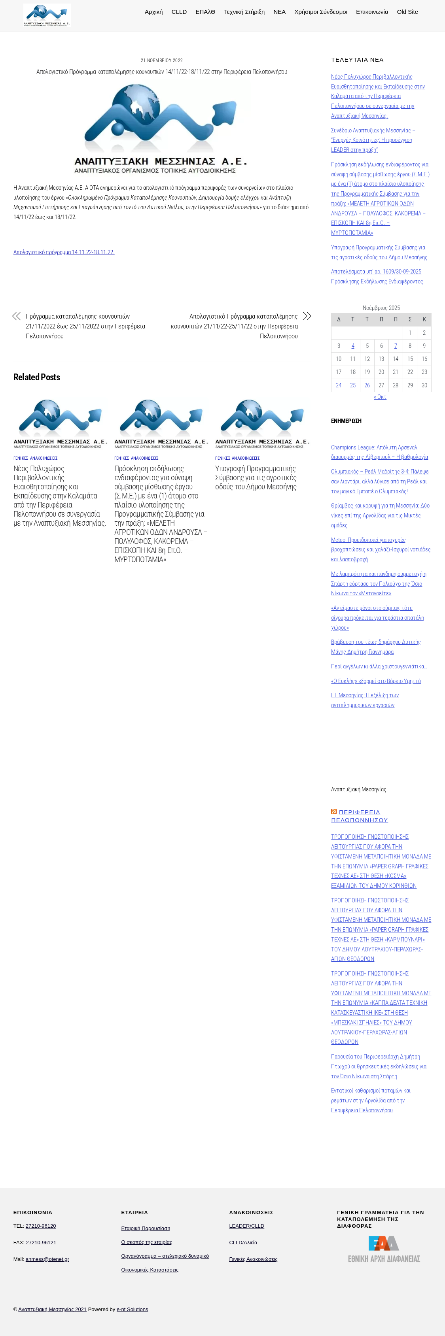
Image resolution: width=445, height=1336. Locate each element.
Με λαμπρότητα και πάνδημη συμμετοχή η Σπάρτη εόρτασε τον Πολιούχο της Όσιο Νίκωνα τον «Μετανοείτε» (378, 583)
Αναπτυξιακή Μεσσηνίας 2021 (52, 1309)
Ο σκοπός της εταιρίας (146, 1242)
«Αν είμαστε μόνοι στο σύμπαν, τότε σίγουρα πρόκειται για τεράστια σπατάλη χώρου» (377, 617)
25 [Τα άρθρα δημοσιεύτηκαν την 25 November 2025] (353, 385)
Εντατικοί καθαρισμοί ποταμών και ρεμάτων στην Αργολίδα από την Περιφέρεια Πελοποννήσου (371, 1100)
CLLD (178, 11)
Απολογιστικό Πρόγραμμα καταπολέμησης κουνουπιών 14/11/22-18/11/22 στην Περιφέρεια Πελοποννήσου (161, 71)
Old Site (406, 11)
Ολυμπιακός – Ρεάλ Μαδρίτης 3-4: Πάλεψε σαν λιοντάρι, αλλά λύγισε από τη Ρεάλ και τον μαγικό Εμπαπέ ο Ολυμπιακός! (380, 481)
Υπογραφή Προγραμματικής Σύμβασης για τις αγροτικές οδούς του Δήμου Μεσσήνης (255, 477)
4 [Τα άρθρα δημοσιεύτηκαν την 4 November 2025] (353, 345)
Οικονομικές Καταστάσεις (150, 1270)
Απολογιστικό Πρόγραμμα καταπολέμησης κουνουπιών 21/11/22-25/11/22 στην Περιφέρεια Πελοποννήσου (234, 326)
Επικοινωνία (371, 11)
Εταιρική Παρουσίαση (145, 1228)
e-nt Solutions (132, 1309)
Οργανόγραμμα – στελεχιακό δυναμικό (165, 1256)
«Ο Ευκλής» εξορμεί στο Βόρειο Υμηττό (376, 681)
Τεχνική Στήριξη (243, 11)
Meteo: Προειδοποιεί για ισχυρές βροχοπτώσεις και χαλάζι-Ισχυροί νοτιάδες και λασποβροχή (381, 549)
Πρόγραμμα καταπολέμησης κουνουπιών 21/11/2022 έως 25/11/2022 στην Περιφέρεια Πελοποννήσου (85, 326)
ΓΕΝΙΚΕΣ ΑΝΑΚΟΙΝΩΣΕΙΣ (35, 458)
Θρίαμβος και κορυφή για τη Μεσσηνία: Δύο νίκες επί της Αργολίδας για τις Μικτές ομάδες (380, 515)
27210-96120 (41, 1226)
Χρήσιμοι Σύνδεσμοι (320, 11)
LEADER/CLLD (246, 1226)
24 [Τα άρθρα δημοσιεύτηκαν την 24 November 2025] (338, 385)
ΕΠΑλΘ (204, 11)
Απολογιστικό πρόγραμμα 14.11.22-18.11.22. (64, 251)
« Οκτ (380, 396)
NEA (279, 11)
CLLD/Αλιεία (243, 1242)
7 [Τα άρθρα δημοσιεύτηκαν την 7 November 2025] (395, 345)
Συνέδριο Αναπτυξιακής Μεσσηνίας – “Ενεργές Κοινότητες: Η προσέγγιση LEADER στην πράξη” (373, 140)
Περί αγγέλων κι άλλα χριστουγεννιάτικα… (379, 666)
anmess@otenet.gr (47, 1259)
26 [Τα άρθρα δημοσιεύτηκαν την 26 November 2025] (367, 385)
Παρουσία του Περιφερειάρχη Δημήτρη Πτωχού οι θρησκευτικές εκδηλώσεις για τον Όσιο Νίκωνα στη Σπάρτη (378, 1066)
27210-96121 (41, 1242)
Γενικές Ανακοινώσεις (253, 1259)
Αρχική (153, 11)
